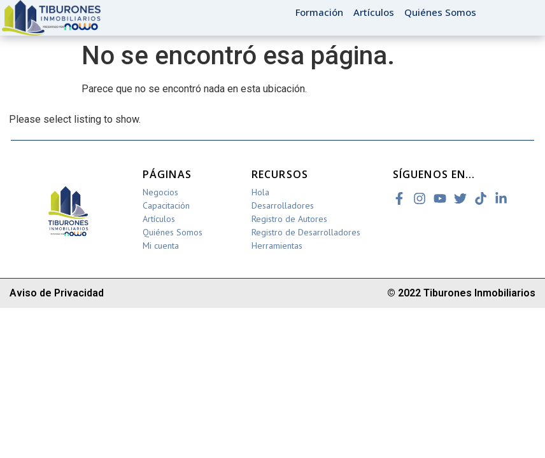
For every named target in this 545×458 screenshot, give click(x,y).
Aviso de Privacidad (57, 293)
